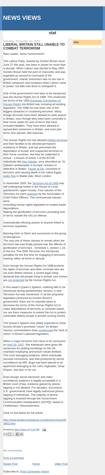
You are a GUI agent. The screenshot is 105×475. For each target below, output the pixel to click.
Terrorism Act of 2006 (45, 183)
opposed (32, 193)
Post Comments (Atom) (34, 471)
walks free (9, 176)
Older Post (60, 463)
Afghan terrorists (57, 140)
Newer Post (10, 463)
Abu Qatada (29, 161)
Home (36, 463)
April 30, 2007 (15, 344)
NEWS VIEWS (22, 17)
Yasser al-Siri (36, 168)
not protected (16, 280)
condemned (45, 330)
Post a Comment (13, 457)
